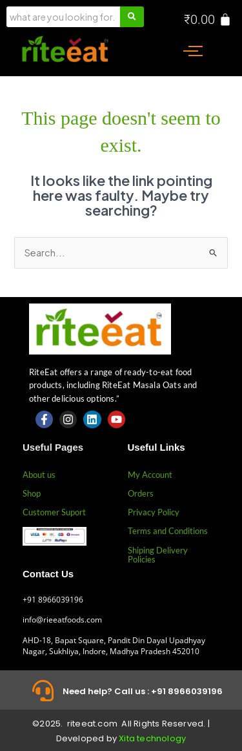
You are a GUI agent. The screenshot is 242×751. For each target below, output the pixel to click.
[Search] (63, 16)
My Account (150, 474)
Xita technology (152, 738)
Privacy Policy (153, 512)
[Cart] (207, 19)
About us (39, 474)
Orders (141, 493)
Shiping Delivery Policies (158, 554)
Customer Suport (54, 512)
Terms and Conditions (168, 531)
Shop (32, 493)
